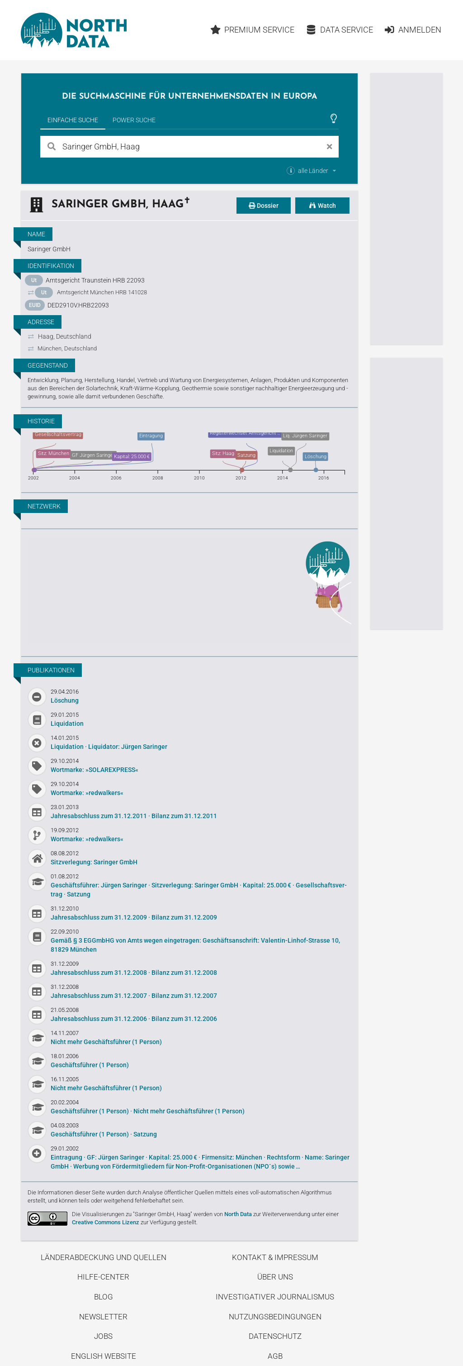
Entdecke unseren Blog (189, 591)
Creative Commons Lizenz (105, 1222)
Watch (322, 205)
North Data (238, 1214)
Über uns (275, 1276)
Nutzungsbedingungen (275, 1316)
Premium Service (252, 29)
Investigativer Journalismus (275, 1296)
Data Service (339, 29)
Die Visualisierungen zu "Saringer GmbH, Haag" (132, 1214)
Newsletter (103, 1316)
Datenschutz (275, 1336)
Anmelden (412, 29)
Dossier (263, 205)
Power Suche (134, 120)
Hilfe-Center (103, 1276)
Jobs (103, 1336)
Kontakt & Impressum (275, 1257)
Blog (103, 1296)
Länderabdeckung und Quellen (103, 1257)
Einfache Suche (72, 120)
